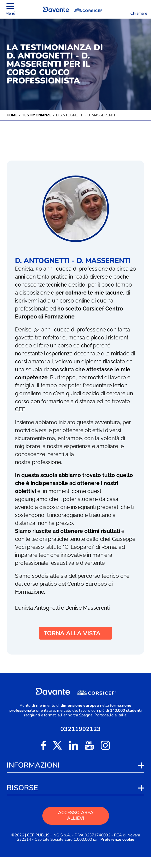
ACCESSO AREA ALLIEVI (75, 815)
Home (12, 115)
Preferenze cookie (117, 839)
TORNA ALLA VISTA (75, 633)
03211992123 (80, 729)
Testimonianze (37, 115)
